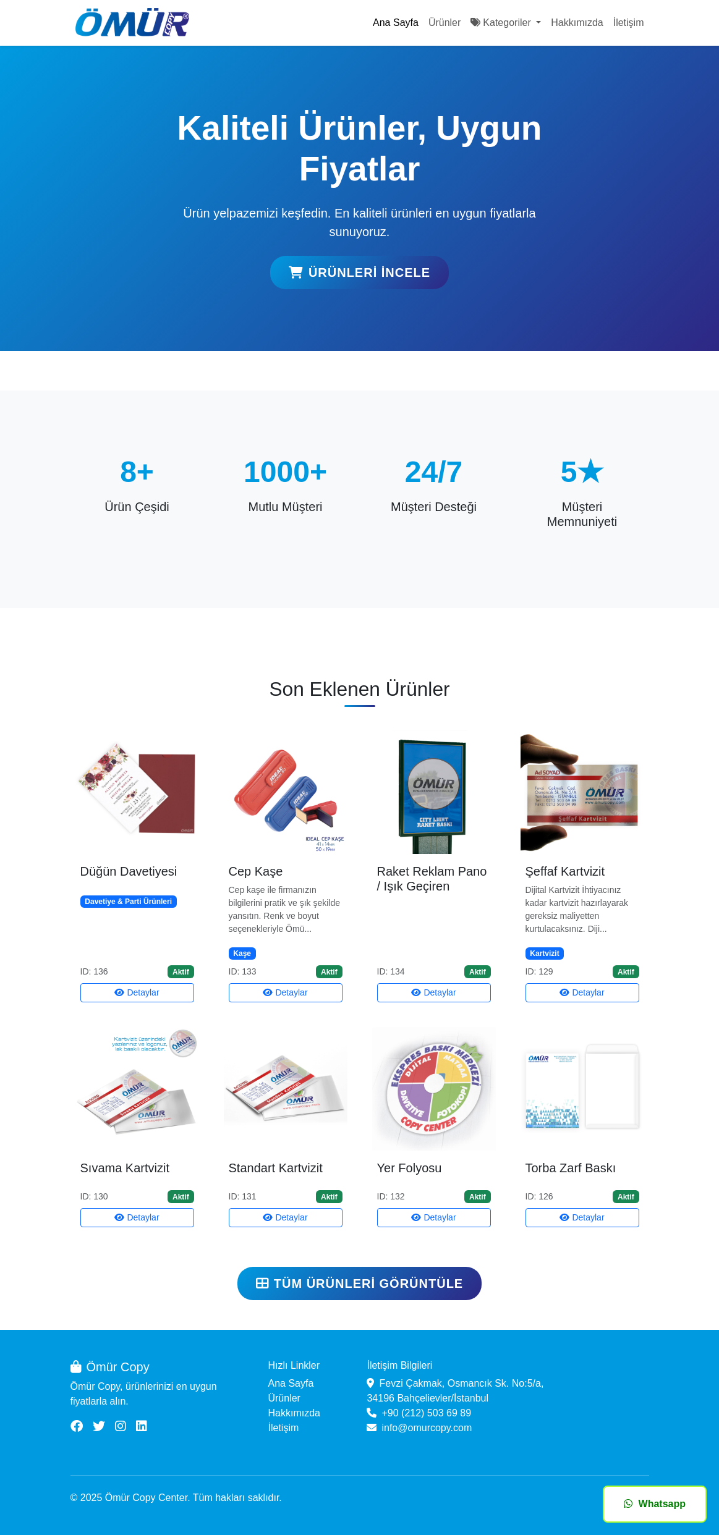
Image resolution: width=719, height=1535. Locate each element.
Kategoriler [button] (502, 22)
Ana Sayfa (396, 22)
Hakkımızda (577, 22)
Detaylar (136, 992)
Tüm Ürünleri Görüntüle (359, 1283)
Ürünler (444, 22)
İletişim (628, 22)
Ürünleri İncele (359, 272)
